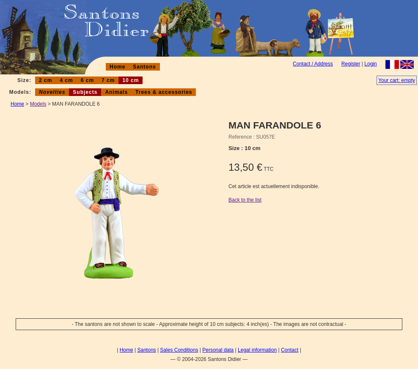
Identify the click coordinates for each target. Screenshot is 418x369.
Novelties (52, 92)
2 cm (45, 80)
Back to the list (244, 200)
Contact (289, 350)
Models (38, 104)
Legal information (257, 350)
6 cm (87, 80)
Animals (116, 92)
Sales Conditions (179, 350)
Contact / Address (313, 64)
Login (370, 64)
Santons (144, 67)
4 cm (66, 80)
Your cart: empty (396, 80)
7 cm (108, 80)
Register (350, 64)
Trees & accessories (163, 92)
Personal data (218, 350)
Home (117, 67)
